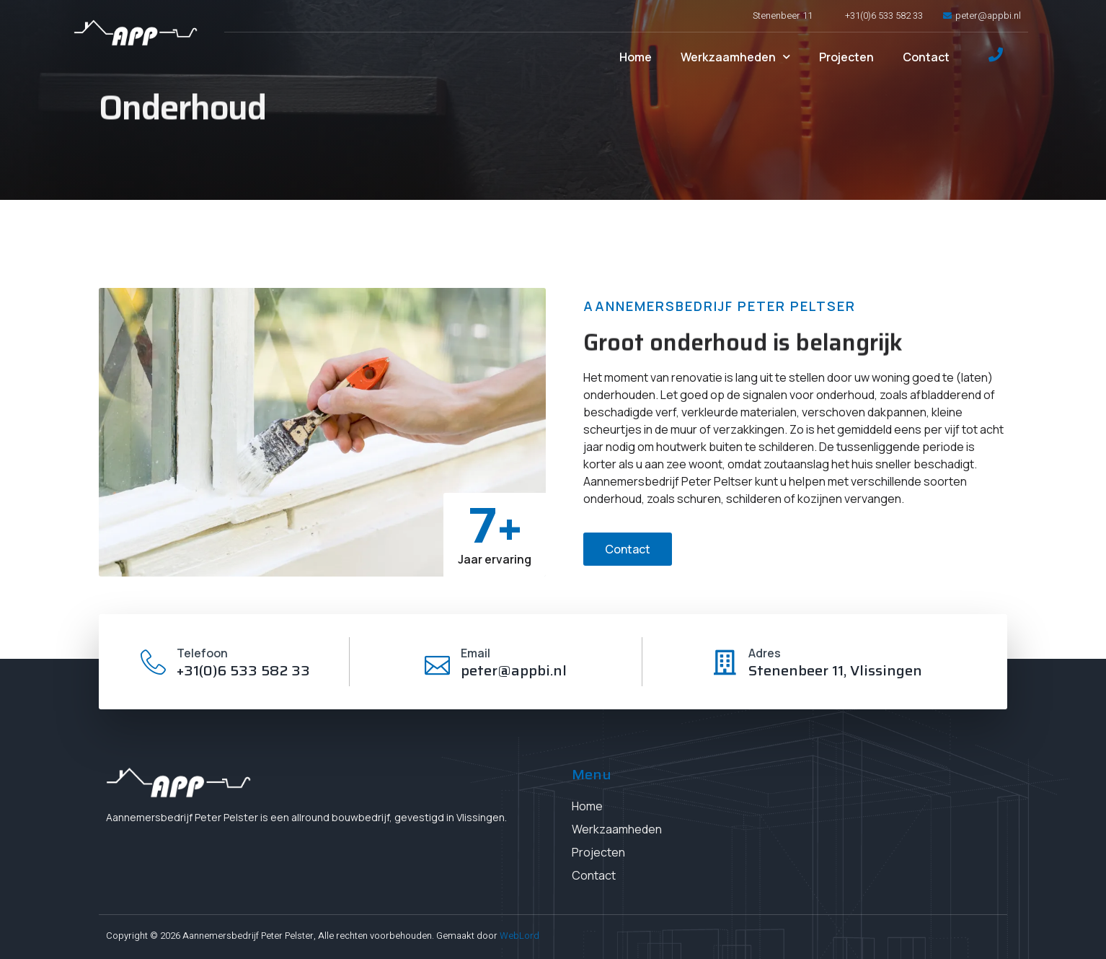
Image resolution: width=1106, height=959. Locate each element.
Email (475, 653)
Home (635, 57)
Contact (926, 57)
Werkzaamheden (735, 56)
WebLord (519, 935)
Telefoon (202, 653)
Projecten (846, 57)
